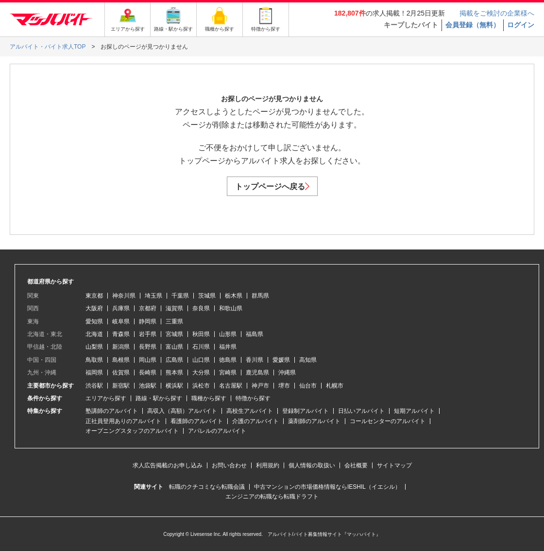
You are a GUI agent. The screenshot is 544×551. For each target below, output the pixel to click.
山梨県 (94, 346)
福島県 (254, 334)
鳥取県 (94, 359)
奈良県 (201, 308)
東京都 (94, 295)
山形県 (228, 334)
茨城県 (207, 295)
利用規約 (267, 465)
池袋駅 (147, 385)
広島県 (174, 359)
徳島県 (228, 359)
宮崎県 (228, 372)
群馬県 (260, 295)
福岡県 (94, 372)
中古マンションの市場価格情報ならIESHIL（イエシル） (327, 486)
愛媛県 (281, 359)
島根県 (121, 359)
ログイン (520, 25)
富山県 (174, 346)
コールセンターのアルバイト (387, 421)
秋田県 (201, 334)
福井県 (228, 346)
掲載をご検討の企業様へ (496, 13)
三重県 (174, 321)
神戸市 (260, 385)
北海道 (94, 334)
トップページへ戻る (272, 186)
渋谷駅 (94, 385)
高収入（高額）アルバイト (182, 411)
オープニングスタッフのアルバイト (132, 430)
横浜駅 (174, 385)
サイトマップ (394, 465)
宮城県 (174, 334)
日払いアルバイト (361, 411)
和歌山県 (230, 308)
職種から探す (208, 398)
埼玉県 (153, 295)
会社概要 (356, 465)
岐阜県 (121, 321)
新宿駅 (121, 385)
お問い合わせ (229, 465)
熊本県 (174, 372)
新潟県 (121, 346)
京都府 (147, 308)
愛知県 (94, 321)
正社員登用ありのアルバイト (123, 421)
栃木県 (233, 295)
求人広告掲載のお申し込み (168, 465)
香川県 (254, 359)
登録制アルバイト (305, 411)
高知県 (308, 359)
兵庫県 (121, 308)
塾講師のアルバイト (111, 411)
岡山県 (147, 359)
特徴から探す (253, 398)
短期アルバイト (414, 411)
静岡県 (147, 321)
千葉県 (180, 295)
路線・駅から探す (159, 398)
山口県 (201, 359)
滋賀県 (174, 308)
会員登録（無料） (472, 25)
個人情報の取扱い (312, 465)
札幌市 (334, 385)
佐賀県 (121, 372)
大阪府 (94, 308)
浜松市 (201, 385)
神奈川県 (124, 295)
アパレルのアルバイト (217, 430)
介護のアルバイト (255, 421)
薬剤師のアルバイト (314, 421)
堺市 (284, 385)
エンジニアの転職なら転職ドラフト (272, 496)
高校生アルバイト (249, 411)
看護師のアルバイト (196, 421)
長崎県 (147, 372)
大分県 (201, 372)
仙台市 (308, 385)
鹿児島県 (257, 372)
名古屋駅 (230, 385)
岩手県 (147, 334)
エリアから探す (105, 398)
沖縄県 (287, 372)
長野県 (147, 346)
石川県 (201, 346)
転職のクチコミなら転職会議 (207, 486)
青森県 (121, 334)
